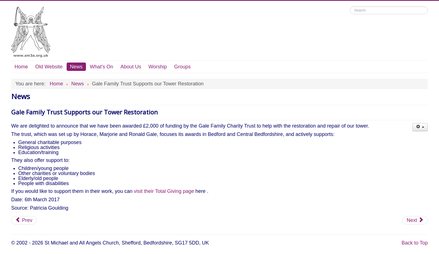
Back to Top (414, 243)
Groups (182, 67)
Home (21, 67)
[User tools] (420, 127)
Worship (157, 67)
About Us (130, 67)
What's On (101, 67)
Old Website (49, 67)
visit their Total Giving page (164, 191)
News (76, 67)
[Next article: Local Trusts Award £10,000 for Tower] (415, 220)
